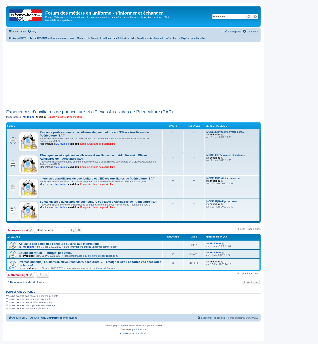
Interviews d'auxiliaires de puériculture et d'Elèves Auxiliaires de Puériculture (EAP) (97, 178)
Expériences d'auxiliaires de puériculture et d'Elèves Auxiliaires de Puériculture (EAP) (89, 111)
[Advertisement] (133, 75)
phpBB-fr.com (139, 329)
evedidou (41, 117)
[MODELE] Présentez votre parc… (225, 132)
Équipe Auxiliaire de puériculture (65, 117)
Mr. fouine (28, 117)
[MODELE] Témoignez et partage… (226, 155)
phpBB (123, 325)
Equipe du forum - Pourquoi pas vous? (45, 252)
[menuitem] (32, 31)
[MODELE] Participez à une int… (224, 178)
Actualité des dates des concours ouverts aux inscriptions (59, 243)
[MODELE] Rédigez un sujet (222, 201)
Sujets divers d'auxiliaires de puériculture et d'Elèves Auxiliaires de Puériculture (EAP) (99, 201)
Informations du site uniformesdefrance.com (93, 246)
